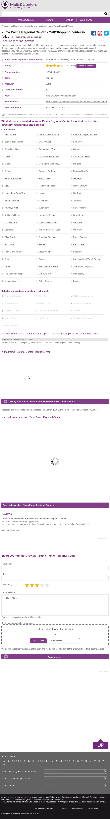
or (55, 635)
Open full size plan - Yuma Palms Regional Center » (28, 505)
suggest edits (73, 114)
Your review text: (10, 592)
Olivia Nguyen (33, 114)
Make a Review (86, 66)
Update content (77, 808)
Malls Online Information (20, 814)
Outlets (49, 20)
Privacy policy (93, 808)
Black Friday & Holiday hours (46, 808)
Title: (5, 574)
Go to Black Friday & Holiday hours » (17, 339)
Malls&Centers (26, 20)
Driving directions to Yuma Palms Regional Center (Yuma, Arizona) (42, 401)
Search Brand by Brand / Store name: (19, 771)
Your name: (8, 564)
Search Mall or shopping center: (16, 778)
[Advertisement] (53, 546)
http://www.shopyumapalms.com (61, 96)
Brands (69, 20)
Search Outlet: (8, 785)
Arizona (49, 78)
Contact (64, 808)
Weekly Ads (86, 20)
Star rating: (8, 584)
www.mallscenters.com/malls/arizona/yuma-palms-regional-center (76, 102)
